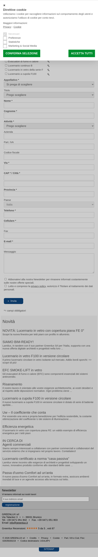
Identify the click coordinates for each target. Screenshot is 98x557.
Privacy (7, 26)
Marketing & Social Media (23, 45)
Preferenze (15, 37)
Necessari (14, 33)
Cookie (17, 26)
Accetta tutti (81, 53)
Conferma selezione (22, 53)
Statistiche (14, 41)
